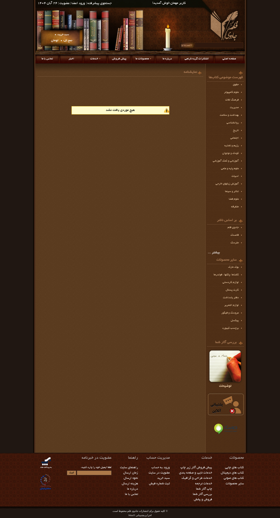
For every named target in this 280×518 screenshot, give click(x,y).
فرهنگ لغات (232, 100)
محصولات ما (142, 58)
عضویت (64, 3)
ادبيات (235, 176)
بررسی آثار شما (202, 494)
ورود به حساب (160, 467)
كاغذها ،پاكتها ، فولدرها (226, 274)
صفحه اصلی (229, 58)
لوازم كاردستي (230, 282)
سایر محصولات (235, 483)
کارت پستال (232, 290)
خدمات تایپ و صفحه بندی (195, 473)
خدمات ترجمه (203, 483)
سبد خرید (163, 478)
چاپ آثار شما (204, 489)
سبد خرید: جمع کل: (61, 37)
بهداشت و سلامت (229, 115)
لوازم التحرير (231, 305)
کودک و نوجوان (230, 153)
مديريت (234, 107)
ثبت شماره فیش (159, 483)
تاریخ (236, 130)
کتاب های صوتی (234, 478)
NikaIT (131, 515)
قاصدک (234, 235)
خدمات (94, 58)
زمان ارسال (130, 473)
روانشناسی (232, 122)
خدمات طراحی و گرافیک (197, 478)
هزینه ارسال (130, 483)
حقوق (236, 84)
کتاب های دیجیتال (232, 473)
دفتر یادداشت (231, 297)
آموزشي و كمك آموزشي (226, 161)
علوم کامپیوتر (231, 92)
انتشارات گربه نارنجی (197, 58)
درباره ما (167, 58)
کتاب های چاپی (234, 467)
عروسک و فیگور (230, 313)
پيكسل (235, 320)
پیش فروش (119, 58)
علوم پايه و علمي (230, 168)
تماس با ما (47, 58)
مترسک (234, 242)
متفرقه (235, 206)
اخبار (71, 58)
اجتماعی (234, 138)
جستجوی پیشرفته (99, 3)
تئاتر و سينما (232, 191)
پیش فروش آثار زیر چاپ (196, 467)
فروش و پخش (203, 499)
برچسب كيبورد (230, 328)
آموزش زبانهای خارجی (227, 183)
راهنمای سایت (129, 467)
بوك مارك (233, 267)
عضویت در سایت (159, 473)
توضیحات (225, 368)
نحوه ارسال (131, 478)
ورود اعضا (78, 3)
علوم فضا (234, 199)
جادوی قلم (233, 227)
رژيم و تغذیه (231, 145)
